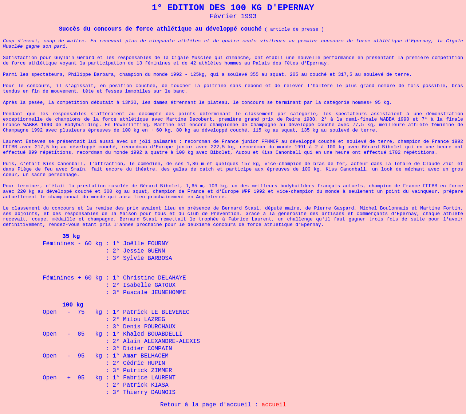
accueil (274, 405)
